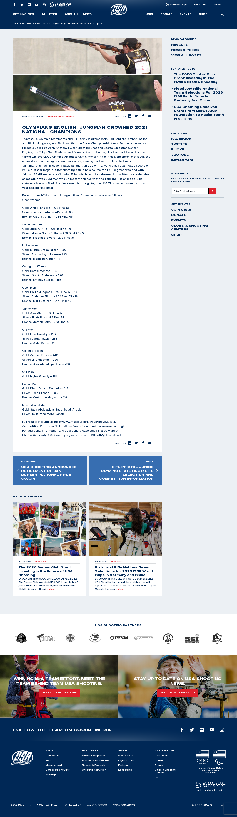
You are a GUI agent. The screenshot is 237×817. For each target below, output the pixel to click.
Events (185, 14)
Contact (216, 4)
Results (70, 116)
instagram (182, 160)
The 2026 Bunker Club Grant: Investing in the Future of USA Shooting (194, 78)
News (88, 14)
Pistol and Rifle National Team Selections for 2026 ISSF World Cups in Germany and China (197, 94)
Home (15, 23)
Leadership (125, 770)
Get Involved (25, 14)
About (71, 14)
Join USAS (181, 209)
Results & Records (93, 765)
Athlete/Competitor (93, 755)
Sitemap (51, 774)
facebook (181, 138)
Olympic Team (127, 760)
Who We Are (125, 755)
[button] (129, 116)
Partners (123, 765)
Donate (166, 14)
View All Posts (186, 55)
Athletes (51, 14)
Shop (203, 14)
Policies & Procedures (95, 760)
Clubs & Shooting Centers (189, 227)
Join (149, 14)
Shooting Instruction (94, 770)
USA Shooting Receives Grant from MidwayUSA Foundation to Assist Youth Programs (197, 112)
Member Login (178, 4)
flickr (178, 149)
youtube (180, 154)
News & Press (33, 23)
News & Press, (57, 116)
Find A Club (199, 4)
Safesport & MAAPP (58, 770)
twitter (179, 144)
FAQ (48, 760)
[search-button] (222, 14)
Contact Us (52, 755)
